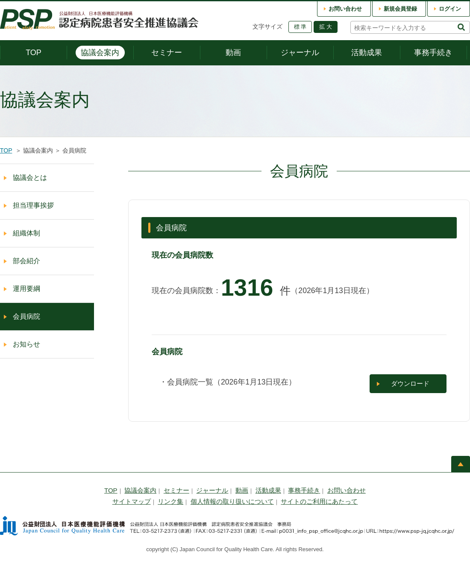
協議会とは (30, 177)
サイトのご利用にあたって (319, 501)
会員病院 (26, 316)
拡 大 (325, 26)
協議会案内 (100, 52)
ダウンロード (410, 383)
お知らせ (26, 344)
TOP (33, 52)
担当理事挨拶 (33, 205)
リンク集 (170, 501)
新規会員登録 (400, 9)
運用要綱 (26, 288)
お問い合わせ (345, 9)
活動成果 (366, 52)
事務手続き (433, 52)
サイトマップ (131, 501)
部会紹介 (26, 260)
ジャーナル (300, 52)
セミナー (166, 52)
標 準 (300, 26)
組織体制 (26, 233)
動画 (233, 52)
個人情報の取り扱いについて (232, 501)
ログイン (450, 9)
